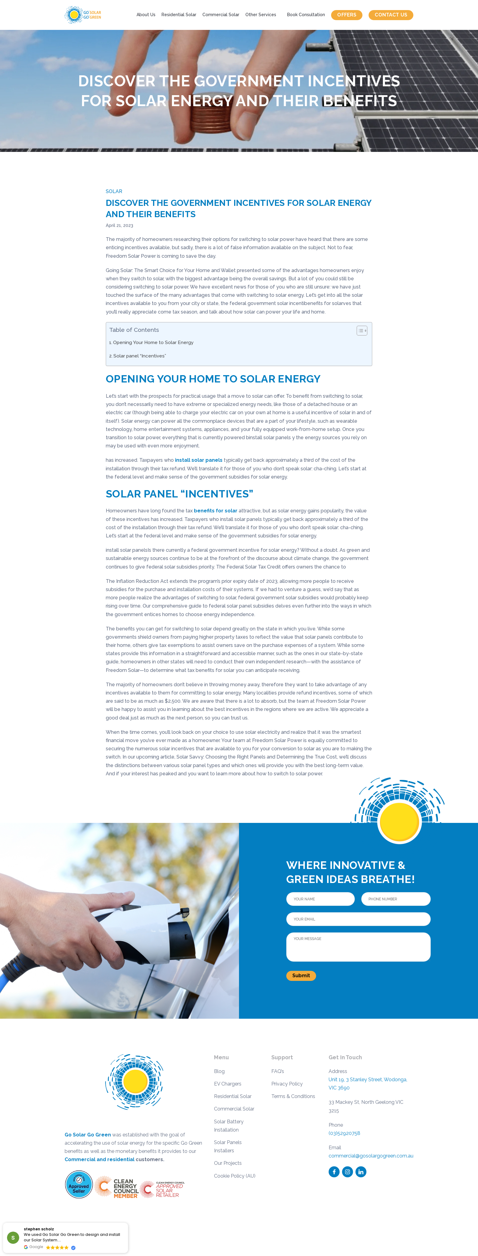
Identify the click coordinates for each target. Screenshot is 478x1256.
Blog (219, 1071)
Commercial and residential (99, 1159)
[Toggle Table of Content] (359, 330)
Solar (114, 191)
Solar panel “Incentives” (139, 356)
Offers (346, 15)
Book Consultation (306, 14)
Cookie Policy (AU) (234, 1176)
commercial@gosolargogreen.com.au (371, 1156)
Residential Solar (179, 14)
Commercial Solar (220, 14)
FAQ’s (277, 1071)
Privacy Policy (287, 1084)
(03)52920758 (344, 1133)
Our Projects (228, 1163)
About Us (146, 14)
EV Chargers (227, 1084)
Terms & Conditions (293, 1096)
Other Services (260, 14)
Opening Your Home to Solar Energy (153, 342)
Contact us (391, 15)
